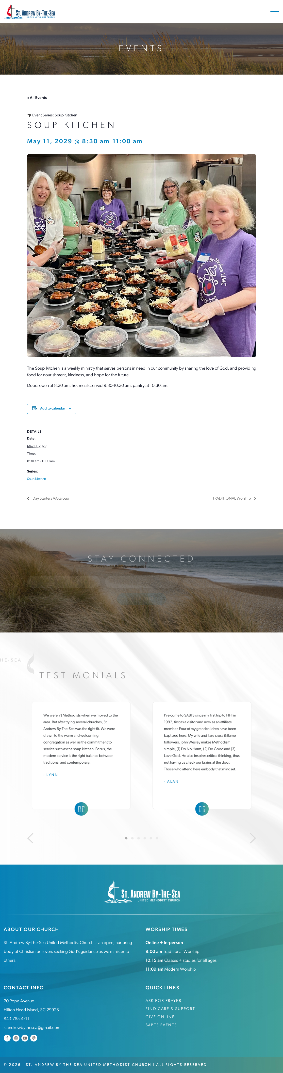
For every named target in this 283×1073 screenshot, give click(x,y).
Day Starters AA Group (50, 499)
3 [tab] (138, 838)
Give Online (160, 1017)
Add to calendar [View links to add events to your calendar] (52, 408)
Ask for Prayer (164, 1001)
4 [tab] (144, 838)
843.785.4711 (17, 1019)
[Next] (253, 838)
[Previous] (30, 838)
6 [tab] (157, 838)
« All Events (37, 98)
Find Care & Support (170, 1009)
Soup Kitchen (36, 479)
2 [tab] (132, 838)
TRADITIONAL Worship (232, 499)
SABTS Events (161, 1025)
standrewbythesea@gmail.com (32, 1028)
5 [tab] (151, 838)
